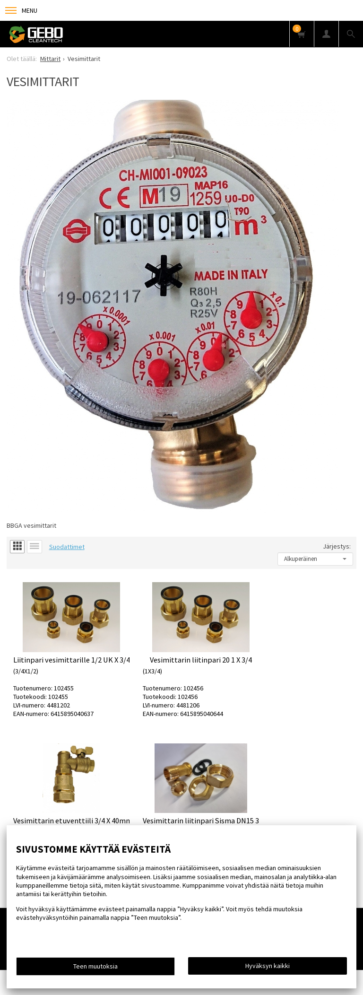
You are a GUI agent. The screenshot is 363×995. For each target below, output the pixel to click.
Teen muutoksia (95, 966)
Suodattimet (67, 546)
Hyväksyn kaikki (267, 965)
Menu (21, 10)
